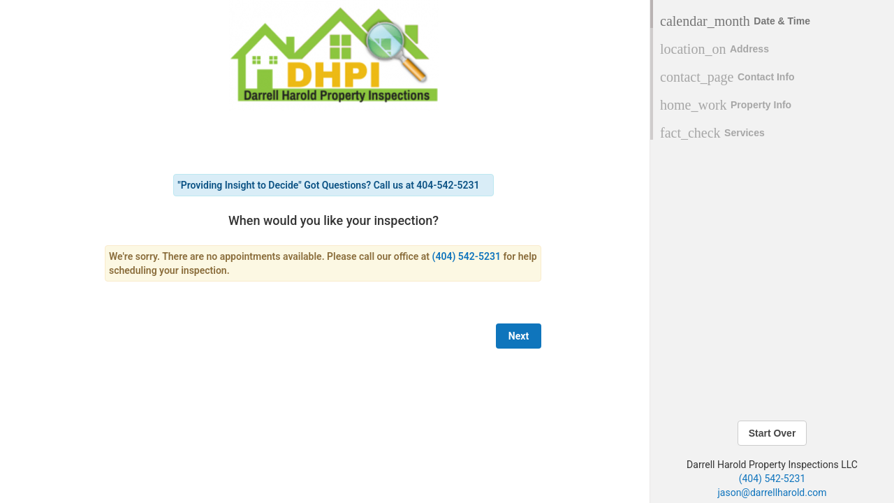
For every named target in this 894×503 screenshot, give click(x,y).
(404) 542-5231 (772, 478)
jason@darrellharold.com (771, 492)
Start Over (772, 433)
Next (518, 336)
